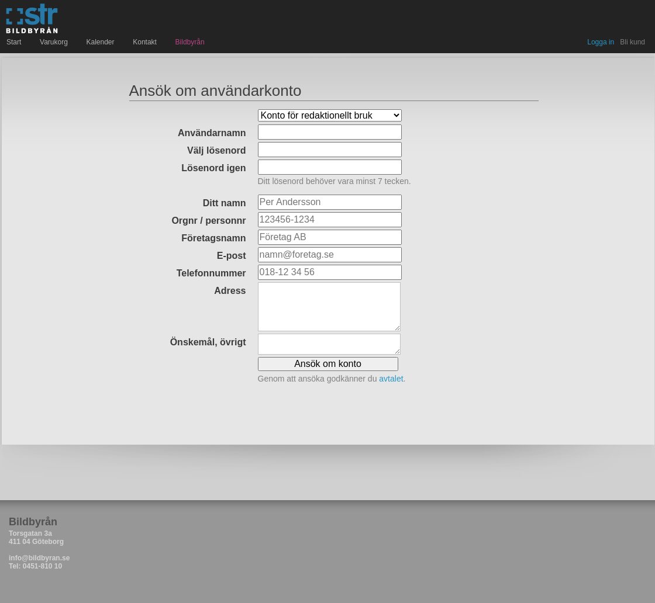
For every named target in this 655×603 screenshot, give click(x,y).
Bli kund (632, 42)
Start (15, 42)
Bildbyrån (190, 42)
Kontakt (146, 42)
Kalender (102, 42)
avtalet (391, 378)
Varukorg (55, 42)
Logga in (600, 42)
